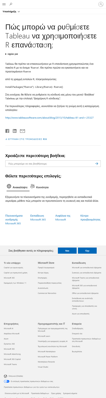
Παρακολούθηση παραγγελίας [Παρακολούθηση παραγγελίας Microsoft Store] (50, 283)
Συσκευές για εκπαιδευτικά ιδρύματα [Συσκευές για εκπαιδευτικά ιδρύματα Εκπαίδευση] (86, 272)
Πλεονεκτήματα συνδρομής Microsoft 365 (14, 219)
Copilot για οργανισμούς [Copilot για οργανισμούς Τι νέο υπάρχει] (13, 267)
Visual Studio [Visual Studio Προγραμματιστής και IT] (43, 367)
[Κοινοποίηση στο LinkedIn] (13, 130)
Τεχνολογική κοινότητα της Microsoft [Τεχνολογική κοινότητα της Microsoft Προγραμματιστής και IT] (52, 346)
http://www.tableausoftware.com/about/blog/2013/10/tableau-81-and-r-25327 (49, 117)
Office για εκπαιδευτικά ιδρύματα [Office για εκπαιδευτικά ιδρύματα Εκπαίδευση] (85, 293)
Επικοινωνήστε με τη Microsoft (17, 393)
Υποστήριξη (10, 11)
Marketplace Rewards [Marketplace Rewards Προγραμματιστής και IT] (46, 362)
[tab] (18, 187)
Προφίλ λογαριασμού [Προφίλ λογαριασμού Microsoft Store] (46, 267)
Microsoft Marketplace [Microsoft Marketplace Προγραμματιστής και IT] (46, 351)
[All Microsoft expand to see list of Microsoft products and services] (4, 4)
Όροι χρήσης (56, 393)
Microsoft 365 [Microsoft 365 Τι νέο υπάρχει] (9, 278)
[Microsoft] (53, 2)
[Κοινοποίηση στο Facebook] (7, 130)
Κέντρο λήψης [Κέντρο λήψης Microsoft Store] (43, 272)
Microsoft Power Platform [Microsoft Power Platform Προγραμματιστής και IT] (48, 356)
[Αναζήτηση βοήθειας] (11, 4)
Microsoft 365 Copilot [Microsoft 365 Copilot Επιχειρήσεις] (12, 359)
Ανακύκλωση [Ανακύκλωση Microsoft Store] (43, 288)
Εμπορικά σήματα (70, 393)
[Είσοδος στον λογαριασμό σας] (101, 4)
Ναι (67, 250)
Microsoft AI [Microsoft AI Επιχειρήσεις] (8, 328)
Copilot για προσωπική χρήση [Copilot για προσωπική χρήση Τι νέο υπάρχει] (15, 272)
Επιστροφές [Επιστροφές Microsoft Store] (42, 278)
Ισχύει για (13, 53)
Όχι (87, 250)
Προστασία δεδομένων (40, 393)
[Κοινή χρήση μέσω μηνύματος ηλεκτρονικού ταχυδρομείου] (21, 130)
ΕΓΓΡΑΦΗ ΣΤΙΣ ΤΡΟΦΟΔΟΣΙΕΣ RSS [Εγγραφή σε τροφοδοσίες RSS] (27, 139)
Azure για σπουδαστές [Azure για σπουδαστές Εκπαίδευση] (80, 313)
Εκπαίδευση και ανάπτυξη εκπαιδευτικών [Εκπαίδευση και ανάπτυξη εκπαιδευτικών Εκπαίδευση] (82, 299)
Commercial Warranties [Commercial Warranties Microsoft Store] (47, 293)
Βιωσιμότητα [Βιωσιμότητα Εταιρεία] (77, 351)
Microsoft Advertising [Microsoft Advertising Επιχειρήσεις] (12, 354)
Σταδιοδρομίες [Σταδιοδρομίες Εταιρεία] (77, 328)
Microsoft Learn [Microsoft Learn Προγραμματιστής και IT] (44, 336)
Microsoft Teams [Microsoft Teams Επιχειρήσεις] (10, 364)
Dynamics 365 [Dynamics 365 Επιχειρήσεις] (9, 344)
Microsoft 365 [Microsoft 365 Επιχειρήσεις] (9, 349)
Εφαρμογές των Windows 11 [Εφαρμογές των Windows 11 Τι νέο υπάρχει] (15, 283)
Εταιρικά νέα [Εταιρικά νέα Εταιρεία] (77, 333)
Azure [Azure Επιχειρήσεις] (6, 338)
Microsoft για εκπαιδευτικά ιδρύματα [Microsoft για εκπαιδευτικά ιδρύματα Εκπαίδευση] (86, 267)
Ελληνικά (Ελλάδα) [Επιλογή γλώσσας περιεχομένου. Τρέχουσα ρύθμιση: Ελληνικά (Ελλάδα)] (16, 376)
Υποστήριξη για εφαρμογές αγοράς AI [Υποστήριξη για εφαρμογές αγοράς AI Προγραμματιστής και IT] (53, 341)
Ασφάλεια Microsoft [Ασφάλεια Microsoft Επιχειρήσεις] (11, 333)
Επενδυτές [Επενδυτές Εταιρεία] (76, 346)
